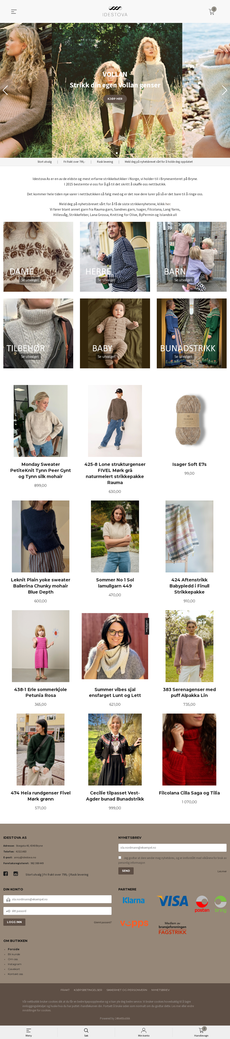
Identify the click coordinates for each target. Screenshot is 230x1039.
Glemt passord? (103, 923)
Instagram (15, 965)
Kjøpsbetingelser (88, 991)
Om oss (13, 960)
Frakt (65, 991)
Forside (14, 950)
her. (168, 204)
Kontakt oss (15, 975)
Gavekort (14, 970)
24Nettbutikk (122, 1019)
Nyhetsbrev (160, 991)
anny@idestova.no (25, 858)
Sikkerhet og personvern (126, 991)
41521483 (21, 852)
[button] (225, 90)
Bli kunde (14, 955)
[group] (115, 90)
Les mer (222, 872)
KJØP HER (115, 98)
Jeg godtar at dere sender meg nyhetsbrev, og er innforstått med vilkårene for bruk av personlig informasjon (172, 861)
